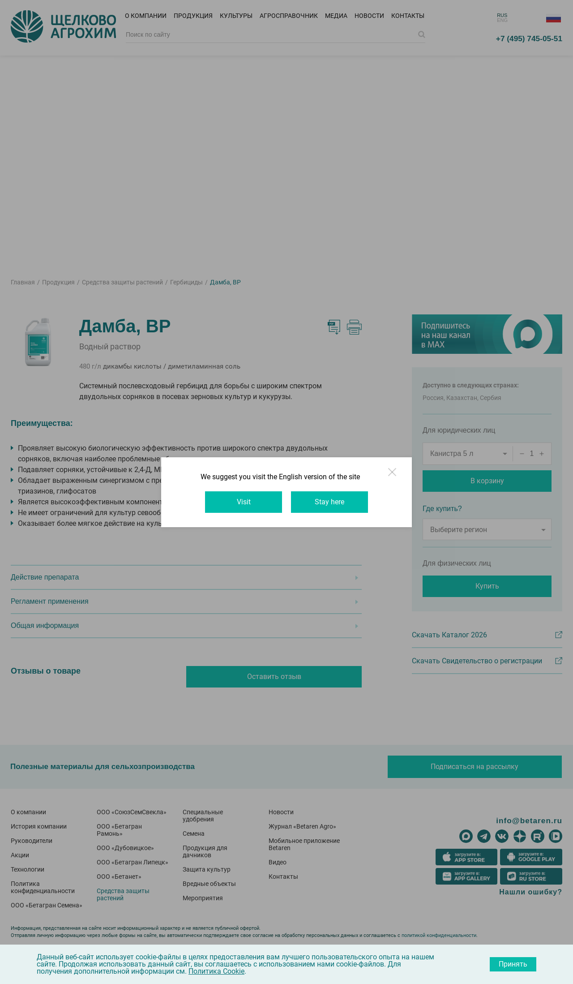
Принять (513, 964)
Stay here (329, 502)
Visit (244, 502)
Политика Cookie (216, 971)
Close (393, 476)
